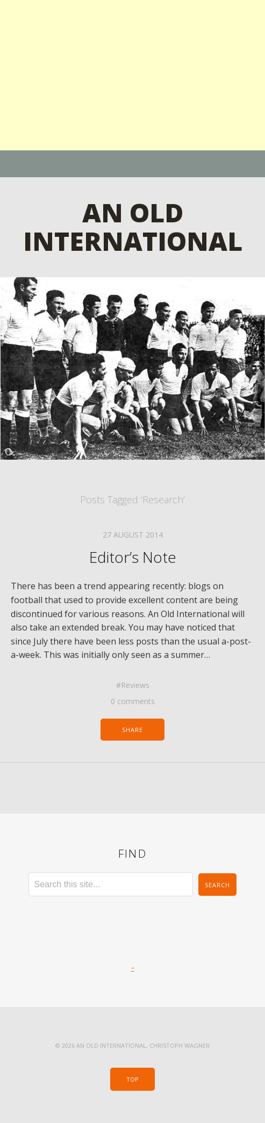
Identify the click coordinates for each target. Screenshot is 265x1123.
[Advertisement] (132, 75)
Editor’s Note (132, 557)
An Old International (132, 226)
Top (132, 1079)
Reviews (135, 685)
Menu (132, 163)
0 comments (133, 701)
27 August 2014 (133, 535)
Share (133, 730)
